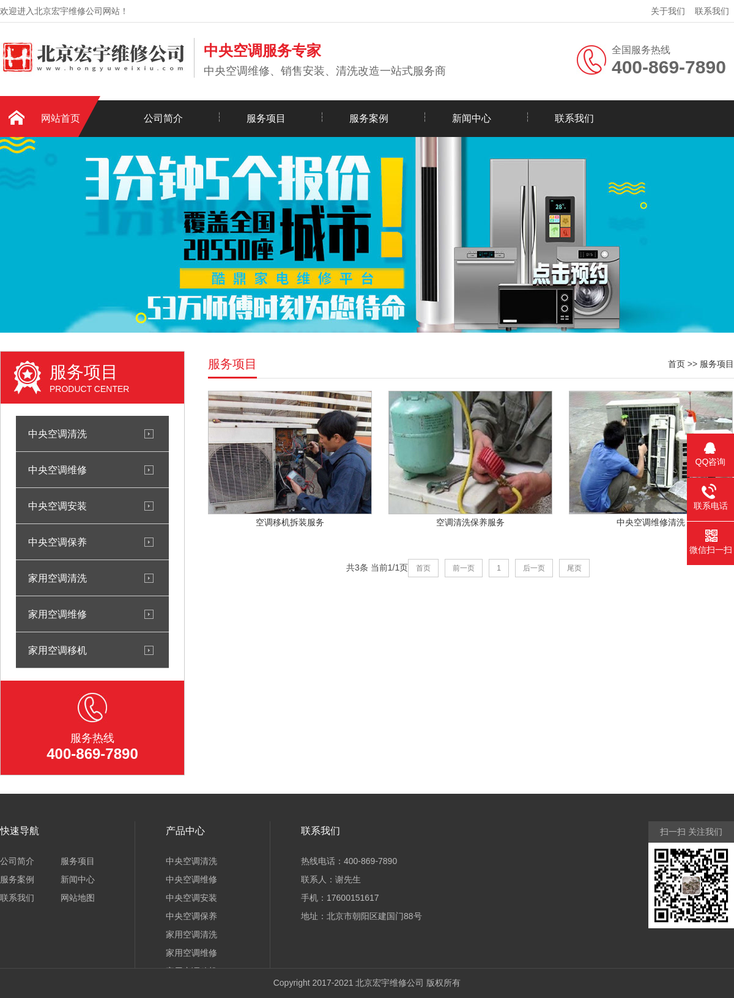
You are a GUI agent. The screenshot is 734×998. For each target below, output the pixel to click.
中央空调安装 (57, 505)
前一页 (464, 568)
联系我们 (712, 11)
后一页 (534, 568)
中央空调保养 (57, 541)
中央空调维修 (57, 469)
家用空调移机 (57, 650)
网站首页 (60, 118)
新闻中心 (471, 118)
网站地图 (78, 898)
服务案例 (368, 118)
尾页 (574, 568)
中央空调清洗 (57, 433)
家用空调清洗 (57, 577)
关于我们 (668, 11)
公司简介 (163, 118)
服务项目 (266, 118)
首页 (676, 364)
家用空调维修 (57, 613)
